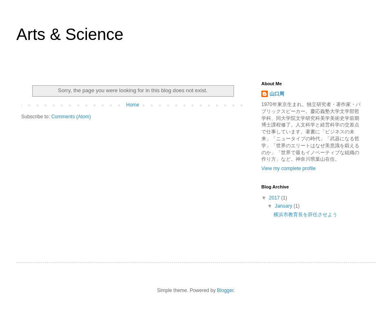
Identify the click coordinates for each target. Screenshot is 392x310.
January (284, 206)
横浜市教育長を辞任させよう (305, 214)
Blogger (225, 290)
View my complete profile (288, 168)
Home (132, 105)
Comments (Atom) (71, 117)
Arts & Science (69, 34)
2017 (275, 198)
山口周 (277, 94)
